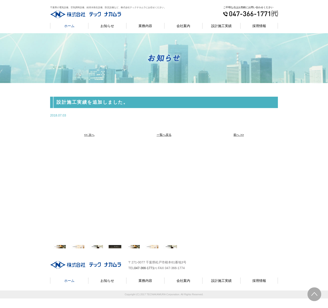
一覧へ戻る (164, 134)
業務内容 (145, 26)
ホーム (69, 26)
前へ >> (238, 134)
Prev (49, 251)
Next (279, 251)
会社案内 (183, 26)
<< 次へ (89, 134)
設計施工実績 (221, 26)
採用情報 (259, 26)
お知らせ (107, 26)
